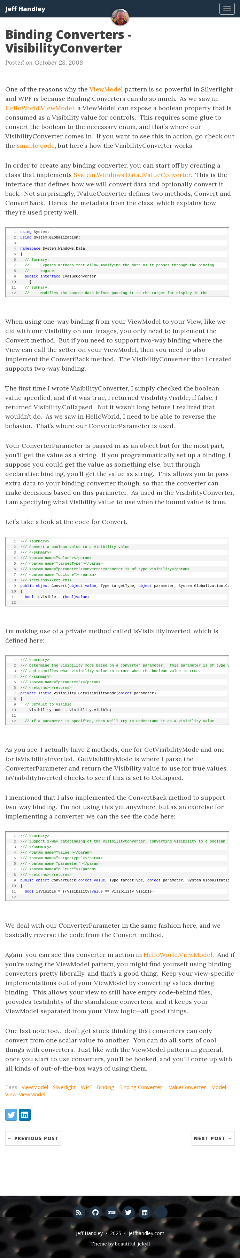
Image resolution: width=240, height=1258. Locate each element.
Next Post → (213, 1138)
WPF (86, 1086)
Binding (105, 1086)
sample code (36, 146)
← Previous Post (33, 1138)
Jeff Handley (25, 9)
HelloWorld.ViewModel (39, 108)
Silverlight (64, 1086)
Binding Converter (140, 1086)
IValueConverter (186, 1086)
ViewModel (106, 89)
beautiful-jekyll (132, 1244)
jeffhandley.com (146, 1233)
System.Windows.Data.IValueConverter (132, 175)
